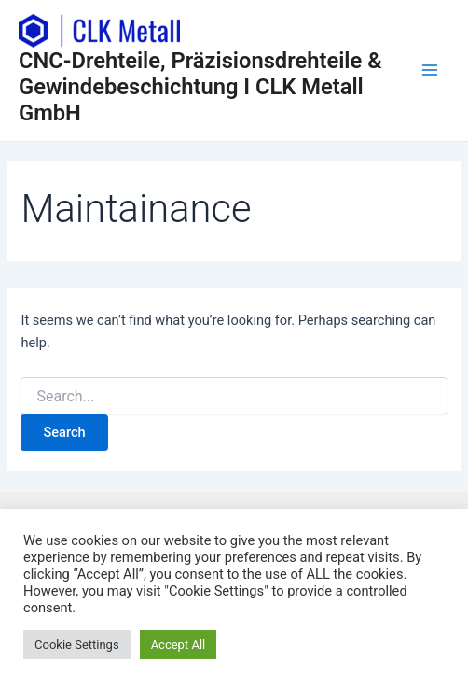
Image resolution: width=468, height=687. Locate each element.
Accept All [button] (178, 645)
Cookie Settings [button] (76, 645)
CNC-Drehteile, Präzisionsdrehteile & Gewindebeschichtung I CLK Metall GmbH (200, 87)
